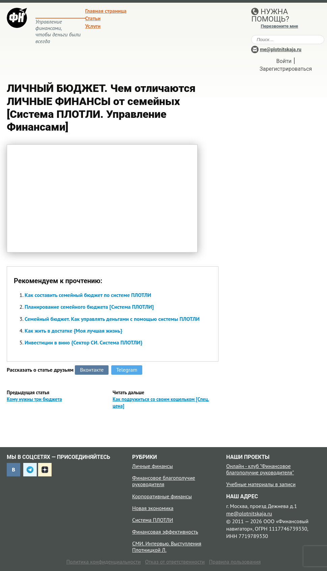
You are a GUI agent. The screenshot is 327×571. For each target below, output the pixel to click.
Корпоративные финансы (162, 496)
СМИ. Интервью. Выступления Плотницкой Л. (166, 546)
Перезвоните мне (279, 26)
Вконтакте (91, 369)
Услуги (93, 26)
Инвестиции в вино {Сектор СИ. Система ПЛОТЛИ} (83, 342)
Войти (284, 61)
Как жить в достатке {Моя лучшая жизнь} (73, 330)
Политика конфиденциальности (103, 561)
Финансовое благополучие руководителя (163, 481)
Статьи (93, 18)
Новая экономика (152, 508)
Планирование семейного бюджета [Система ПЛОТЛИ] (89, 306)
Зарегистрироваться (286, 69)
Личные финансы (152, 466)
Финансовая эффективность (165, 531)
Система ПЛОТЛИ (152, 519)
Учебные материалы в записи (261, 484)
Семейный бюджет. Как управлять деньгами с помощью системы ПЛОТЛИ (112, 318)
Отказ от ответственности (175, 561)
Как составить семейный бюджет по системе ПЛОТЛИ (88, 295)
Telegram (127, 369)
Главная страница (106, 10)
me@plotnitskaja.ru (280, 49)
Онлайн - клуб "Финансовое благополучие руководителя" (260, 469)
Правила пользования (235, 561)
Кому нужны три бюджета (34, 399)
